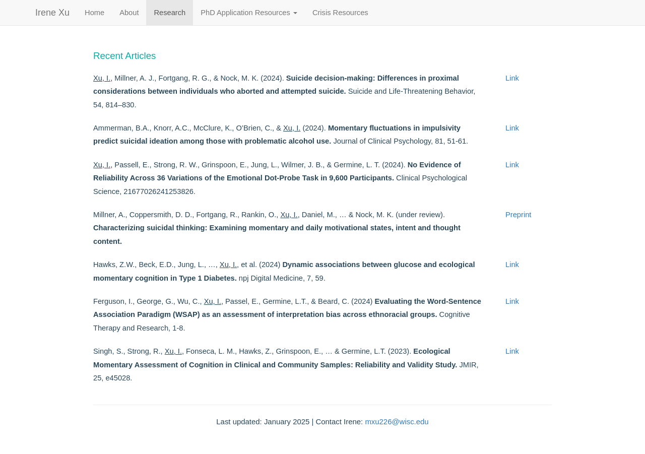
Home (94, 13)
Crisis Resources (340, 13)
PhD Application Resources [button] (249, 13)
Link (512, 78)
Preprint (518, 215)
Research (169, 13)
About (129, 13)
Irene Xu (52, 13)
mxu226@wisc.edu (396, 421)
